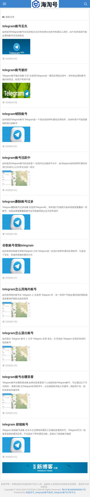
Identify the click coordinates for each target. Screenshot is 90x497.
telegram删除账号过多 (17, 201)
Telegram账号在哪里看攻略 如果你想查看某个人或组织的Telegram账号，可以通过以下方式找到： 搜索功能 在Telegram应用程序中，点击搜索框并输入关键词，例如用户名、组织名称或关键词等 (44, 386)
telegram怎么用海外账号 (19, 289)
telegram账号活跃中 (16, 157)
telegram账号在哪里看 (17, 377)
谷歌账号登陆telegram (17, 245)
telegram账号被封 (14, 70)
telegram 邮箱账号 (15, 424)
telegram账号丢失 (14, 26)
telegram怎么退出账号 (17, 333)
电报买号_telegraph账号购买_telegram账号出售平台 (51, 492)
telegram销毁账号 (14, 114)
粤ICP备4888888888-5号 (74, 489)
